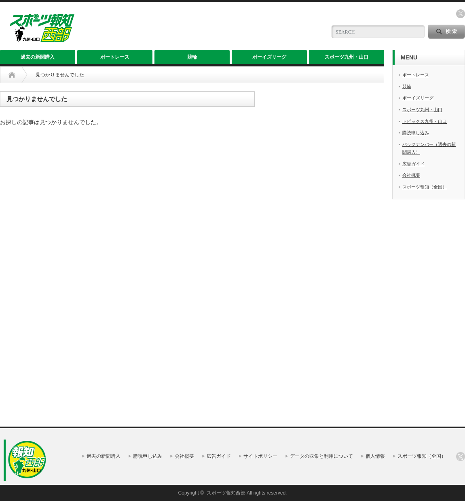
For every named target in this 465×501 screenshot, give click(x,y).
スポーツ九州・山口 (346, 57)
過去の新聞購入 (38, 57)
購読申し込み (415, 132)
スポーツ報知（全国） (424, 186)
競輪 (192, 57)
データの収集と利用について (321, 456)
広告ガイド (413, 163)
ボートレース (114, 57)
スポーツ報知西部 (226, 493)
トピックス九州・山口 (424, 121)
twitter (460, 13)
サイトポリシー (260, 456)
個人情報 (375, 456)
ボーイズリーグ (269, 57)
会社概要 (411, 175)
